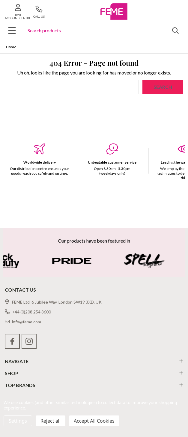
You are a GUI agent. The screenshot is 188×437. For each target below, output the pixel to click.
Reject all (50, 421)
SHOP (94, 373)
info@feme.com (23, 321)
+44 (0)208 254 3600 (28, 311)
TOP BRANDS (94, 385)
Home (11, 47)
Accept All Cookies (94, 421)
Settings (18, 421)
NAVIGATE (94, 361)
